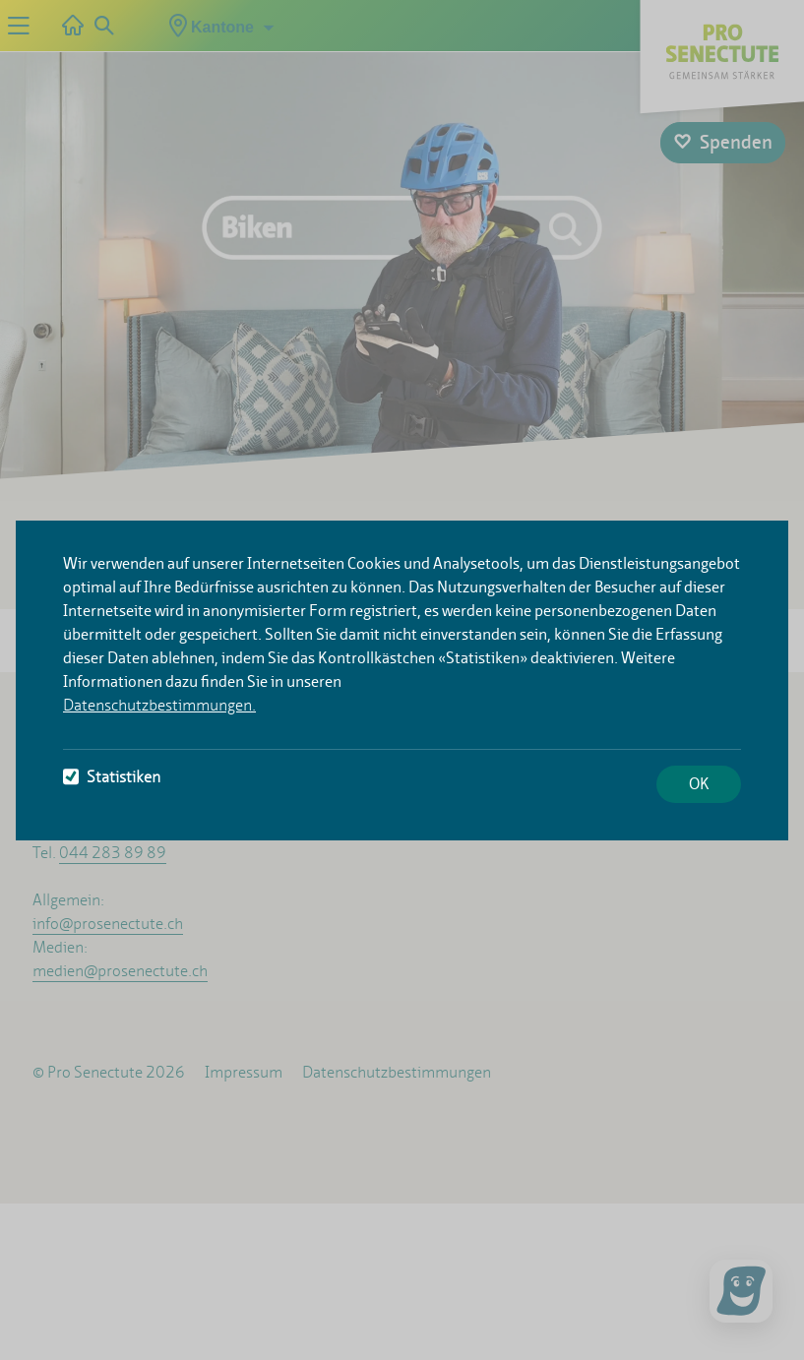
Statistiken (111, 777)
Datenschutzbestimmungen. (159, 705)
